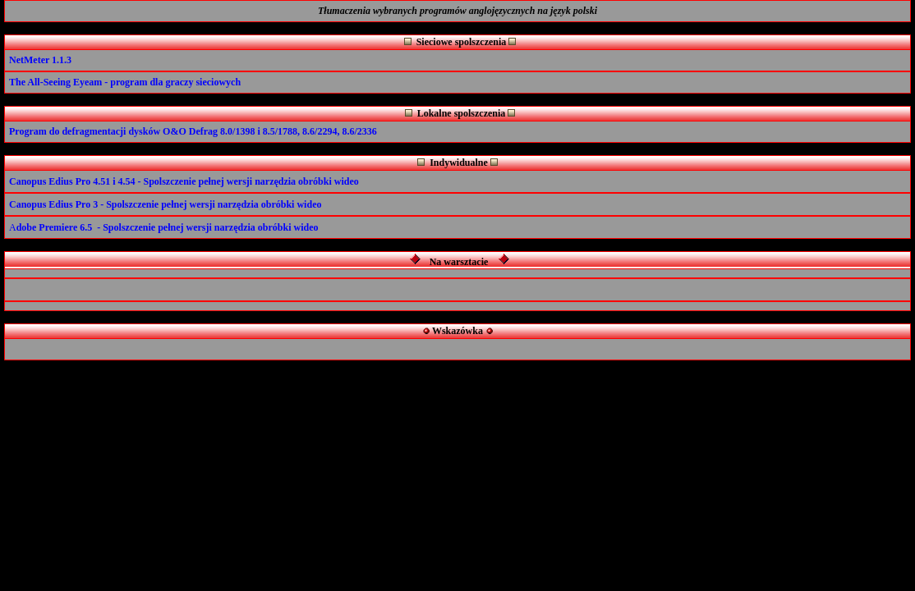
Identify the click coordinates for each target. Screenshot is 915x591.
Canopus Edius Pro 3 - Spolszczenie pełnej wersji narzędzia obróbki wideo (165, 204)
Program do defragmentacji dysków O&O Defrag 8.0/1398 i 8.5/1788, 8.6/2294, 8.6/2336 (193, 131)
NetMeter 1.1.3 (40, 60)
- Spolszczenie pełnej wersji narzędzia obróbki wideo (248, 181)
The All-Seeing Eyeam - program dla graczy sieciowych (125, 82)
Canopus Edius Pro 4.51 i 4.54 (72, 181)
